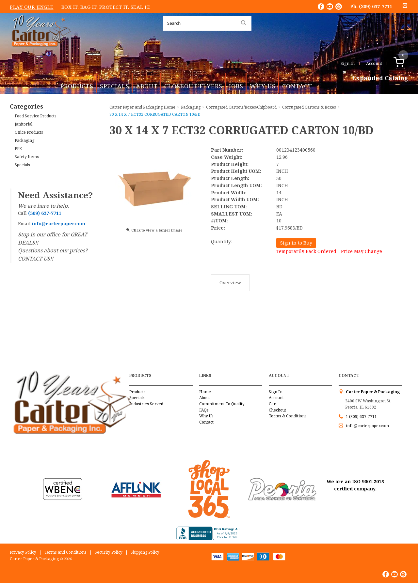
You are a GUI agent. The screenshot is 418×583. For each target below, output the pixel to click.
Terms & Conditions (288, 416)
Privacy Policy (23, 552)
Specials (114, 86)
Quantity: (221, 241)
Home (205, 392)
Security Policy (108, 552)
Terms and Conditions (65, 552)
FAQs (204, 410)
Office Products (29, 132)
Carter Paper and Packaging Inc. (39, 51)
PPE (18, 148)
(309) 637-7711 (375, 6)
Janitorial (23, 124)
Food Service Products (35, 116)
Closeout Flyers (193, 86)
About (147, 86)
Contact (297, 86)
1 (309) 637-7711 (361, 416)
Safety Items (27, 156)
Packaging (24, 140)
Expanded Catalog (380, 78)
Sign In (348, 63)
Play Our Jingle (32, 7)
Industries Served (146, 404)
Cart (273, 404)
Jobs (236, 86)
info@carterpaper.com (367, 425)
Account (374, 63)
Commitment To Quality (222, 404)
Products (76, 86)
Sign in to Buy (296, 243)
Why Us (263, 86)
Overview (230, 282)
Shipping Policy (145, 552)
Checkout (277, 410)
